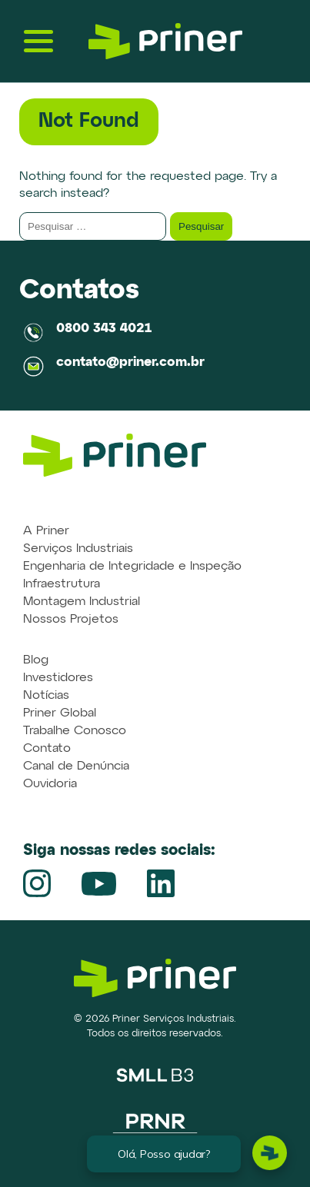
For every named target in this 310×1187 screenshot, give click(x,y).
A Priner (46, 531)
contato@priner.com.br (130, 362)
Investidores (58, 678)
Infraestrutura (61, 584)
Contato (47, 749)
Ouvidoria (50, 784)
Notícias (46, 696)
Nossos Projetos (70, 619)
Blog (35, 660)
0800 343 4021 (104, 328)
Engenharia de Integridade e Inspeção (132, 566)
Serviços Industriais (78, 549)
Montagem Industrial (81, 602)
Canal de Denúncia (76, 766)
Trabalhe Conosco (74, 731)
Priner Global (59, 713)
